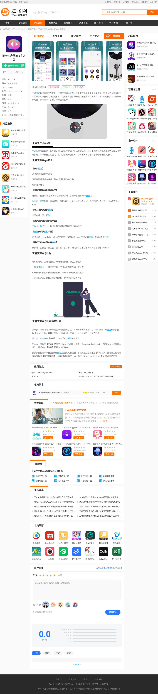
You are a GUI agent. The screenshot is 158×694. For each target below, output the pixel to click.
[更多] (105, 421)
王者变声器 (54, 87)
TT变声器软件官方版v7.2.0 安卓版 (76, 444)
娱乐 (34, 201)
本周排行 (153, 2)
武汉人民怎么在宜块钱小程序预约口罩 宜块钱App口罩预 (100, 507)
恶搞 (62, 100)
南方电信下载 (86, 476)
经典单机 (135, 2)
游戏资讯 (83, 23)
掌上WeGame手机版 (140, 253)
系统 (70, 338)
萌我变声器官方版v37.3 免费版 (105, 428)
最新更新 (108, 2)
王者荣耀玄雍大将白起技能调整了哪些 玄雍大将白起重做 (100, 511)
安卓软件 (38, 23)
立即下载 (48, 438)
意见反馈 (72, 679)
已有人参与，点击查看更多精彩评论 (109, 568)
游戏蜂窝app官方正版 (140, 259)
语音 (70, 93)
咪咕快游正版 (137, 247)
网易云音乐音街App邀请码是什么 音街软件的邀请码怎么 (55, 502)
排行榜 (129, 23)
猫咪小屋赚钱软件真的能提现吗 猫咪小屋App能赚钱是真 (55, 507)
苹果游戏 (53, 23)
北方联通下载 (108, 476)
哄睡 (91, 237)
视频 (36, 232)
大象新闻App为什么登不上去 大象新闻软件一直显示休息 (55, 516)
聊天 (42, 267)
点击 (42, 338)
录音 (40, 169)
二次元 (35, 226)
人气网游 (126, 2)
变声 (38, 93)
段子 (42, 226)
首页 (8, 23)
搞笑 (42, 201)
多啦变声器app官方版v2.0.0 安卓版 (46, 428)
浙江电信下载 (108, 481)
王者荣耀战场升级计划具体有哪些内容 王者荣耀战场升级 (55, 497)
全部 (36, 653)
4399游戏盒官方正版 (140, 235)
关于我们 (59, 679)
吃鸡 (38, 151)
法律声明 (98, 679)
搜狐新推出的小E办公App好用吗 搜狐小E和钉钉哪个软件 (55, 511)
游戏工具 (32, 29)
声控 (46, 232)
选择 (109, 330)
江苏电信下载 (63, 481)
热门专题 (113, 23)
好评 (47, 653)
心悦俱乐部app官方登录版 (142, 241)
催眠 (88, 196)
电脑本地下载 (41, 476)
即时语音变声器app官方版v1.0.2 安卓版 (46, 444)
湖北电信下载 (41, 481)
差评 (69, 653)
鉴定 (54, 242)
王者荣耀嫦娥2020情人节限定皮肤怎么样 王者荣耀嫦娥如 (100, 516)
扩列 (48, 215)
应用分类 (117, 2)
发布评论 (113, 612)
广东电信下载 (86, 481)
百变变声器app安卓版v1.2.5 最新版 (76, 428)
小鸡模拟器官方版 (139, 216)
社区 (50, 210)
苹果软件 (68, 23)
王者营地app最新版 (149, 199)
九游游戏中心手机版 (140, 229)
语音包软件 (79, 87)
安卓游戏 (23, 23)
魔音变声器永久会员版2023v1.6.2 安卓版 (107, 444)
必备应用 (144, 2)
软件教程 (98, 23)
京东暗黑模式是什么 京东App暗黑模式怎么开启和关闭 (100, 497)
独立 (60, 353)
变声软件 (66, 87)
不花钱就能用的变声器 (75, 410)
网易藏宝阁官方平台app (141, 210)
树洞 (106, 237)
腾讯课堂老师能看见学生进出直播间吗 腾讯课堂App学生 (100, 502)
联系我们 (85, 679)
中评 (58, 653)
